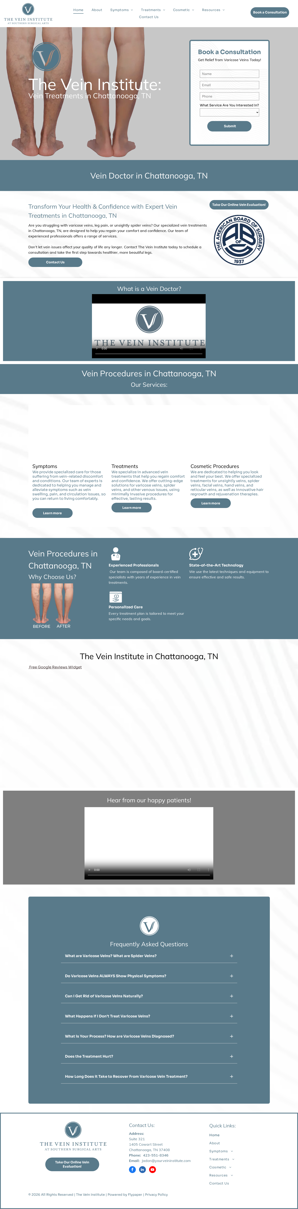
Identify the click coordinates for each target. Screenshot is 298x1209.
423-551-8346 (155, 1155)
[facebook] (132, 1170)
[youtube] (152, 1170)
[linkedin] (142, 1170)
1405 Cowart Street (146, 1144)
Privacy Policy (156, 1195)
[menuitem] (78, 10)
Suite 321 (137, 1139)
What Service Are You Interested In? (229, 105)
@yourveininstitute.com (171, 1160)
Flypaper (135, 1195)
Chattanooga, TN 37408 (149, 1149)
